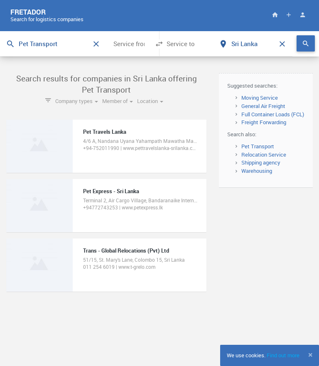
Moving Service (259, 97)
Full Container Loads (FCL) (272, 114)
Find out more (283, 355)
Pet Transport (257, 146)
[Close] (310, 355)
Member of (117, 101)
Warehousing (256, 170)
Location (150, 101)
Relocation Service (263, 154)
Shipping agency (260, 162)
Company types (76, 101)
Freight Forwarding (263, 122)
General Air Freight (263, 106)
